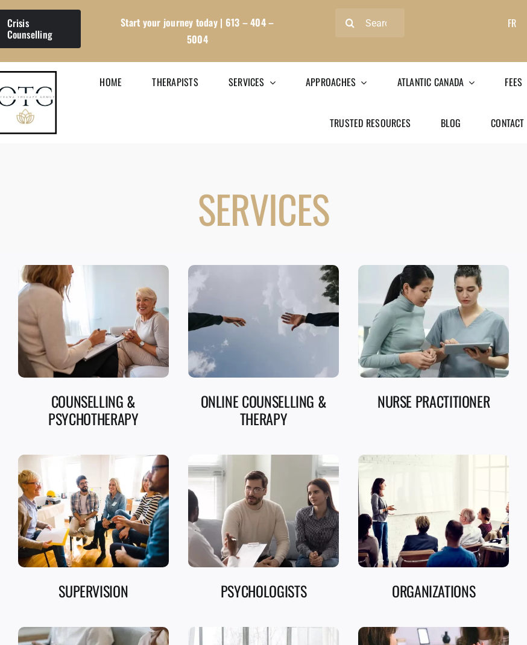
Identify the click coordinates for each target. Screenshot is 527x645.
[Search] (370, 23)
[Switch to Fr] (512, 22)
